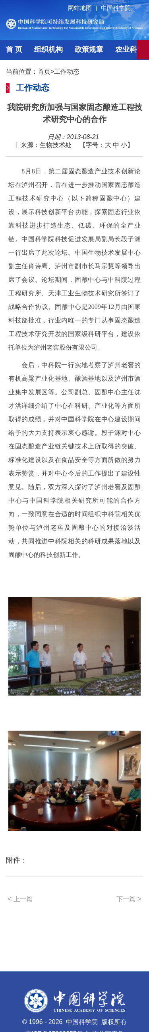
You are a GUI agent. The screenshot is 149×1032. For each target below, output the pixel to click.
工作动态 (66, 71)
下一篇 (128, 899)
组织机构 (48, 49)
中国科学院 (116, 7)
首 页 (14, 49)
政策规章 (89, 49)
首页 (44, 71)
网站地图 (83, 7)
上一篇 (20, 899)
